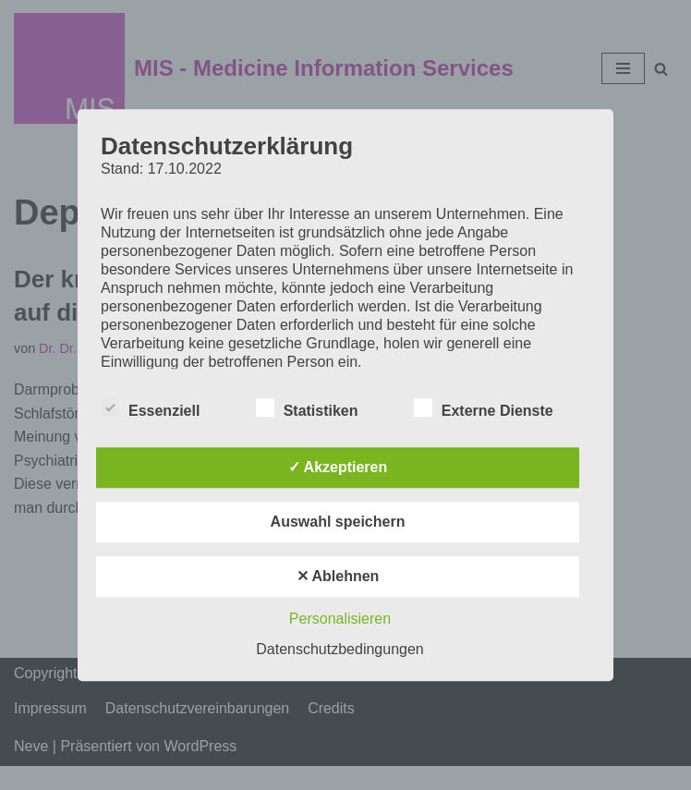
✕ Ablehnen (338, 576)
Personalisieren (340, 618)
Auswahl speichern (338, 521)
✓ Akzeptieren (338, 467)
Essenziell (150, 407)
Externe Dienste (483, 407)
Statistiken (307, 407)
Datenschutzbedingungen (339, 649)
